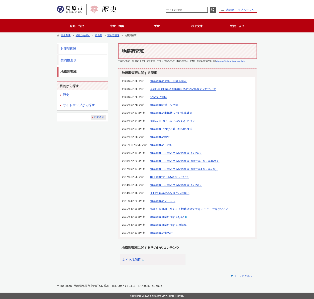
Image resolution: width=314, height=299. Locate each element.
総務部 (98, 35)
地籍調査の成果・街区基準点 (168, 81)
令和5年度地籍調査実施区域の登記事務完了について (183, 89)
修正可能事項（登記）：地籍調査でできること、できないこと (189, 208)
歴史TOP (65, 35)
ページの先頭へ (243, 276)
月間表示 (99, 117)
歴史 (66, 95)
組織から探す (83, 35)
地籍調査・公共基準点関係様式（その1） (176, 185)
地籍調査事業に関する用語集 (168, 225)
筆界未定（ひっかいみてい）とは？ (172, 121)
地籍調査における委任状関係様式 (171, 129)
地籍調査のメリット (162, 201)
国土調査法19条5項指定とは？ (169, 177)
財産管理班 (68, 48)
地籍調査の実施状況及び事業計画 (171, 113)
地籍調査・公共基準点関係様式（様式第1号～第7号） (184, 169)
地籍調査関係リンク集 (164, 105)
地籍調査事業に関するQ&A (167, 216)
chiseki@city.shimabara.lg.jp (230, 61)
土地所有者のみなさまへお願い (169, 193)
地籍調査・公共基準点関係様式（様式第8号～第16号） (184, 161)
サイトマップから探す (79, 105)
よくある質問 (131, 259)
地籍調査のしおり (161, 145)
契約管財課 (113, 35)
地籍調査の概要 (160, 137)
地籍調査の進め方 (161, 233)
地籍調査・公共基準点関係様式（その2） (176, 153)
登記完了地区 (158, 97)
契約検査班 (68, 60)
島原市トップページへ (240, 9)
